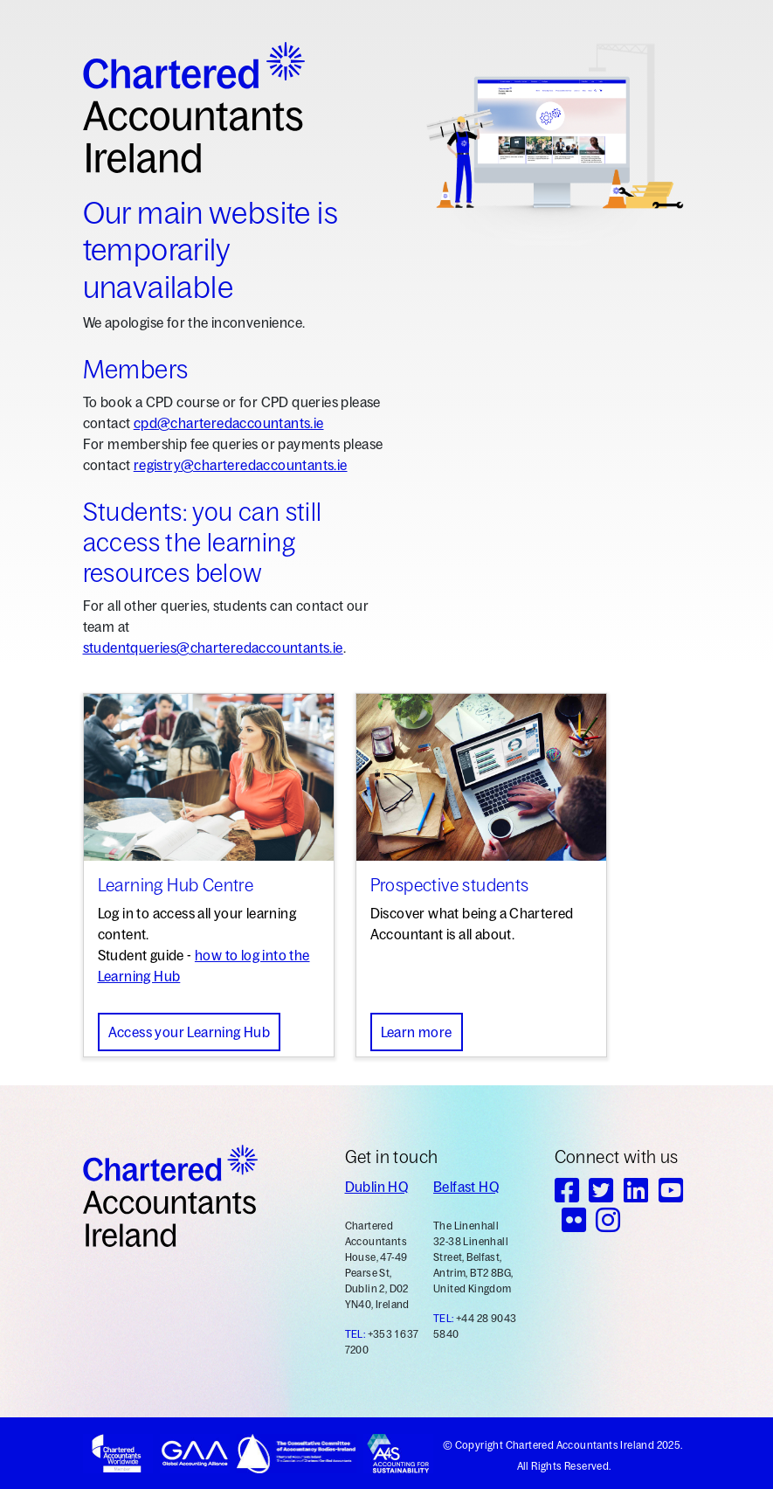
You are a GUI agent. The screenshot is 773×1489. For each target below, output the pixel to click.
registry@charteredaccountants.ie (241, 465)
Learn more (416, 1032)
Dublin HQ (377, 1186)
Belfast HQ (466, 1186)
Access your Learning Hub (189, 1032)
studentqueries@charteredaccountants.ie (213, 647)
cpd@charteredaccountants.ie (229, 423)
